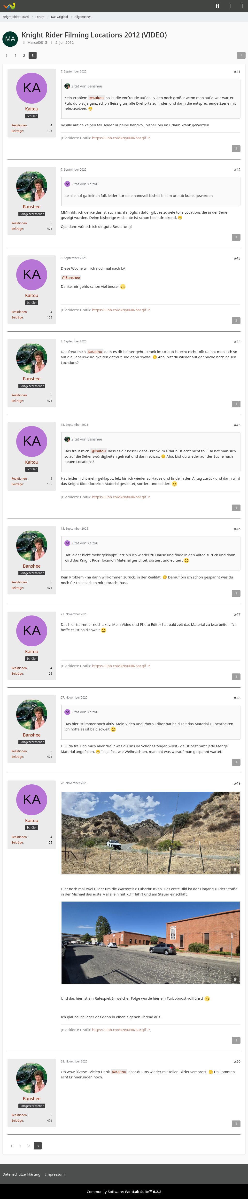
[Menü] (242, 6)
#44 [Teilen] (237, 341)
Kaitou (98, 97)
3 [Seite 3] (33, 55)
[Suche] (217, 6)
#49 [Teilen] (237, 783)
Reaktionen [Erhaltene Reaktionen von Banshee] (19, 223)
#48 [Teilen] (237, 697)
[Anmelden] (229, 6)
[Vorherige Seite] (6, 55)
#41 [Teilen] (237, 71)
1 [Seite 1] (16, 55)
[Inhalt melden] (236, 148)
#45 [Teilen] (237, 424)
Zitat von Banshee (86, 86)
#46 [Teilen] (237, 528)
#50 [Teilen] (237, 1061)
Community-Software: (124, 1191)
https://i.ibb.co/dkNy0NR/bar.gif (119, 137)
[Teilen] (241, 55)
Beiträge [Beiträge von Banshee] (17, 229)
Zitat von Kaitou (84, 183)
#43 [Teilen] (237, 258)
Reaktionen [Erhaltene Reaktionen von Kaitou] (19, 125)
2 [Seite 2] (24, 55)
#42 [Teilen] (237, 169)
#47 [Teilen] (237, 614)
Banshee (72, 277)
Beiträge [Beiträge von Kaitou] (17, 131)
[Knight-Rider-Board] (9, 6)
